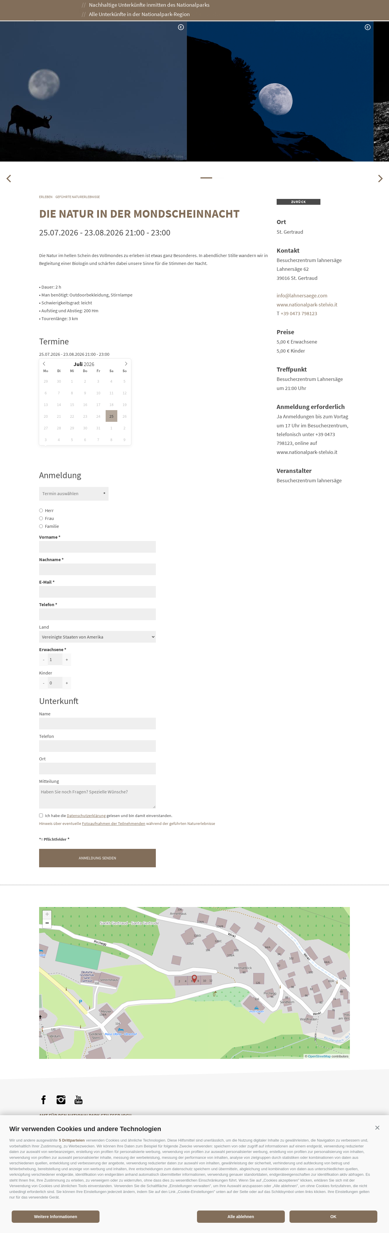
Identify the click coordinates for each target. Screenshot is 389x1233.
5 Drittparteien (72, 1140)
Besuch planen (224, 11)
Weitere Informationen (55, 1216)
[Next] (379, 178)
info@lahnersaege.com (302, 295)
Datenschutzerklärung (86, 815)
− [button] (47, 923)
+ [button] (47, 915)
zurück (298, 202)
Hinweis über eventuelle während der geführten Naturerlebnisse (127, 823)
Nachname (50, 559)
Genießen (181, 11)
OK (333, 1216)
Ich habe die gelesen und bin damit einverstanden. (108, 815)
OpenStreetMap (320, 1056)
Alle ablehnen (241, 1216)
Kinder (45, 673)
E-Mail (45, 582)
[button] (377, 1127)
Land (44, 627)
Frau (49, 518)
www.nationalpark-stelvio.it (307, 304)
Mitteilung (49, 781)
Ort (42, 759)
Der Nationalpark (103, 11)
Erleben (147, 11)
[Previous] (9, 178)
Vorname (48, 537)
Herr (49, 510)
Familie (52, 526)
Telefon (46, 604)
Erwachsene (51, 649)
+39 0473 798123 (299, 313)
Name (44, 714)
